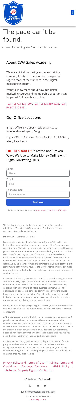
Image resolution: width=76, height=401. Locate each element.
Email (9, 179)
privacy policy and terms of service (51, 210)
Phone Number (14, 190)
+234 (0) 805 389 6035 (46, 103)
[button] (72, 12)
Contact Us (46, 370)
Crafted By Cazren (38, 399)
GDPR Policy (61, 366)
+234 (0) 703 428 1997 (19, 103)
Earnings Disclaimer (34, 366)
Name (9, 169)
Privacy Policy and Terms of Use (23, 362)
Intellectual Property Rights (20, 370)
